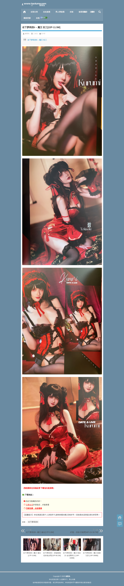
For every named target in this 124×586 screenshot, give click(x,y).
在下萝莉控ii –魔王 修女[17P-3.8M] (40, 532)
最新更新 (27, 18)
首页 (24, 12)
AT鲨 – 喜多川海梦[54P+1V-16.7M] (84, 532)
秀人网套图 (60, 12)
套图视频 (82, 12)
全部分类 (34, 12)
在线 (41, 18)
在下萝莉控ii (33, 522)
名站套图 (46, 12)
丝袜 (71, 12)
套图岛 (27, 33)
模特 (93, 12)
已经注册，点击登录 (34, 508)
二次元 (35, 33)
